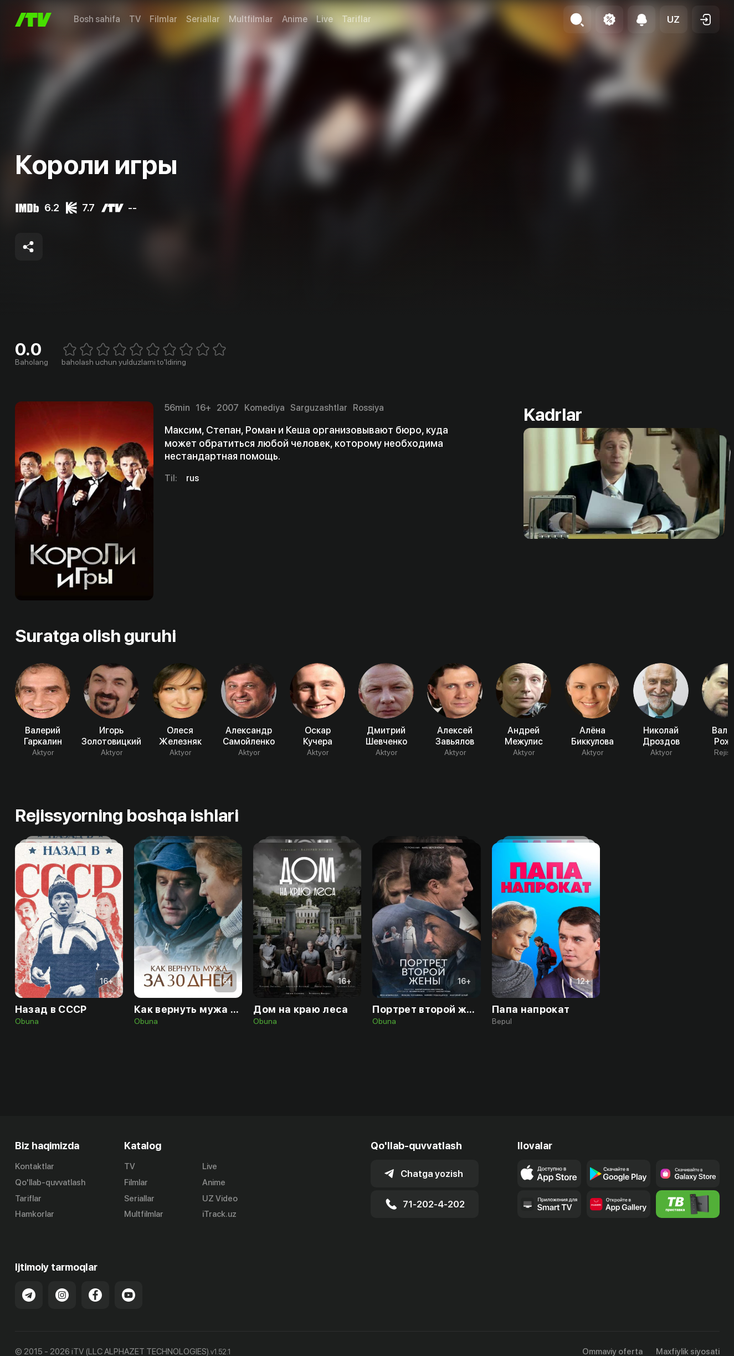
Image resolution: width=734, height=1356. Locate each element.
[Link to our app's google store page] (618, 1173)
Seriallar (203, 19)
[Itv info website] (688, 1204)
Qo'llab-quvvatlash (50, 1182)
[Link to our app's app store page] (549, 1173)
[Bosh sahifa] (33, 20)
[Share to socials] (29, 247)
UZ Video (220, 1199)
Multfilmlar (251, 19)
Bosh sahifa (97, 19)
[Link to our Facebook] (95, 1295)
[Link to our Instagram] (62, 1295)
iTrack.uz (219, 1214)
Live (324, 19)
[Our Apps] (549, 1204)
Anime (294, 19)
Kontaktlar (34, 1166)
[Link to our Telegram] (29, 1295)
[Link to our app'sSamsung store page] (688, 1173)
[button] (673, 19)
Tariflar (356, 19)
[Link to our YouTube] (128, 1295)
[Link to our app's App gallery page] (618, 1204)
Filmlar (163, 19)
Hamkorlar (34, 1214)
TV (135, 19)
